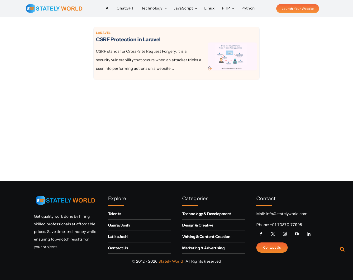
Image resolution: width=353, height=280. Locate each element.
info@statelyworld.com (286, 213)
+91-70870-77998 (286, 224)
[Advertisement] (58, 98)
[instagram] (285, 234)
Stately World (170, 261)
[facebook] (261, 234)
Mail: (261, 213)
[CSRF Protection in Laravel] (232, 46)
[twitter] (273, 234)
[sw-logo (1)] (54, 2)
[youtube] (296, 234)
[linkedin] (308, 234)
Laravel (103, 33)
